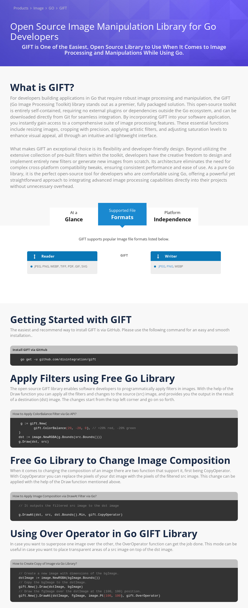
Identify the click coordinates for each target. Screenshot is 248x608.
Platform (172, 216)
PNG (170, 266)
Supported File (122, 214)
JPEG (162, 266)
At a (74, 216)
